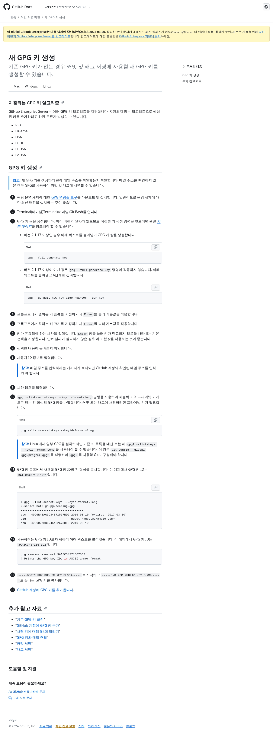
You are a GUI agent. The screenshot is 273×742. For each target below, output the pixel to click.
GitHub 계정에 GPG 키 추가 (38, 625)
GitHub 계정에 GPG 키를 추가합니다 (45, 589)
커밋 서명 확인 (30, 17)
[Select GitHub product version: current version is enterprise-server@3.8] (67, 7)
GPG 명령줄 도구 (64, 197)
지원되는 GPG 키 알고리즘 (36, 103)
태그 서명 (24, 649)
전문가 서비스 (113, 726)
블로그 (130, 726)
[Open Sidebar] (5, 17)
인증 (13, 17)
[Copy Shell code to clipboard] (155, 247)
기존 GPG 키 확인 (30, 619)
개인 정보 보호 (65, 726)
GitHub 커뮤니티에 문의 (27, 691)
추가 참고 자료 (28, 608)
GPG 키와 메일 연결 (32, 637)
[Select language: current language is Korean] (266, 6)
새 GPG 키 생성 (55, 17)
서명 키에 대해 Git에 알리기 (38, 631)
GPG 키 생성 (25, 167)
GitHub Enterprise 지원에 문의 (140, 36)
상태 (81, 726)
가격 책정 (94, 726)
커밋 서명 (24, 643)
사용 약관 (45, 726)
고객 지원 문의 (20, 698)
